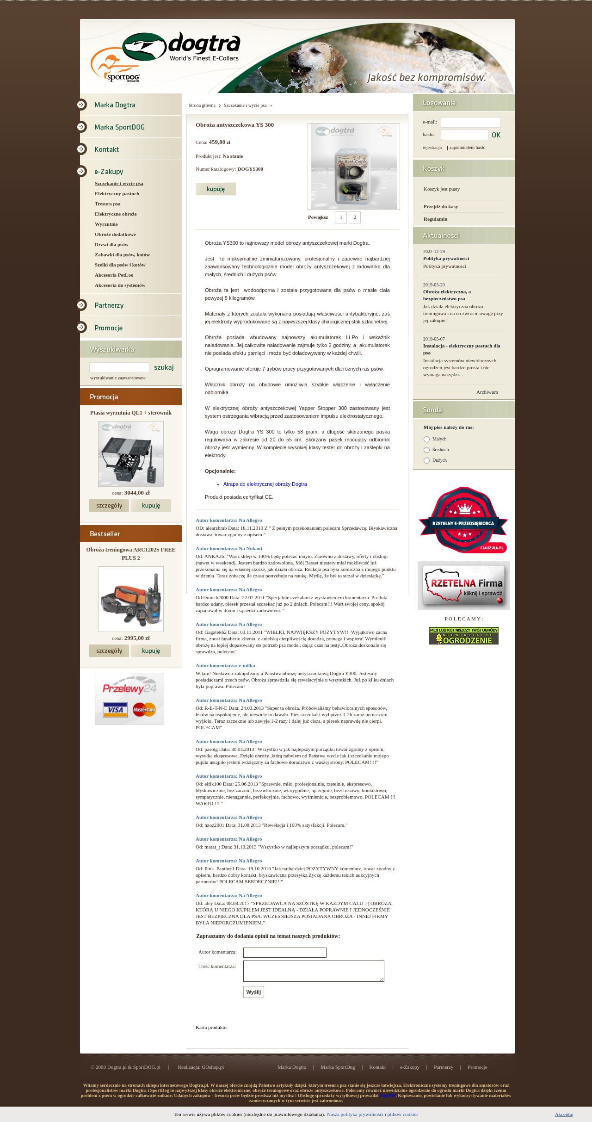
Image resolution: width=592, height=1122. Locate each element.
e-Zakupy (409, 1071)
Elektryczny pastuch (117, 193)
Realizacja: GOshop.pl (201, 1071)
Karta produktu (211, 1031)
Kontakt (378, 1071)
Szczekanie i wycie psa (119, 183)
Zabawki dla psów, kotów (122, 254)
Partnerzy (443, 1071)
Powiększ (318, 217)
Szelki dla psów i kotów (120, 264)
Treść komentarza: (217, 966)
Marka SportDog (338, 1071)
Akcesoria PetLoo (114, 275)
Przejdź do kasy (441, 206)
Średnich (440, 449)
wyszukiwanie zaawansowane (118, 377)
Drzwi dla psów (112, 244)
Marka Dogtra (292, 1071)
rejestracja (432, 147)
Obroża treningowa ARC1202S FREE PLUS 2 (130, 553)
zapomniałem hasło (467, 147)
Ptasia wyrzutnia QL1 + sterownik (131, 412)
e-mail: (430, 121)
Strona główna (202, 105)
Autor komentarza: (217, 952)
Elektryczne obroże (116, 214)
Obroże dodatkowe (115, 234)
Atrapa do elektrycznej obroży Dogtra (265, 484)
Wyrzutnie (106, 224)
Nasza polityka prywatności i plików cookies (373, 1114)
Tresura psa (108, 203)
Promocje (477, 1071)
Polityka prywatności (446, 258)
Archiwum (487, 392)
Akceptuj (564, 1114)
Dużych (439, 460)
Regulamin (435, 219)
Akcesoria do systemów (120, 285)
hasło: (429, 134)
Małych (439, 438)
